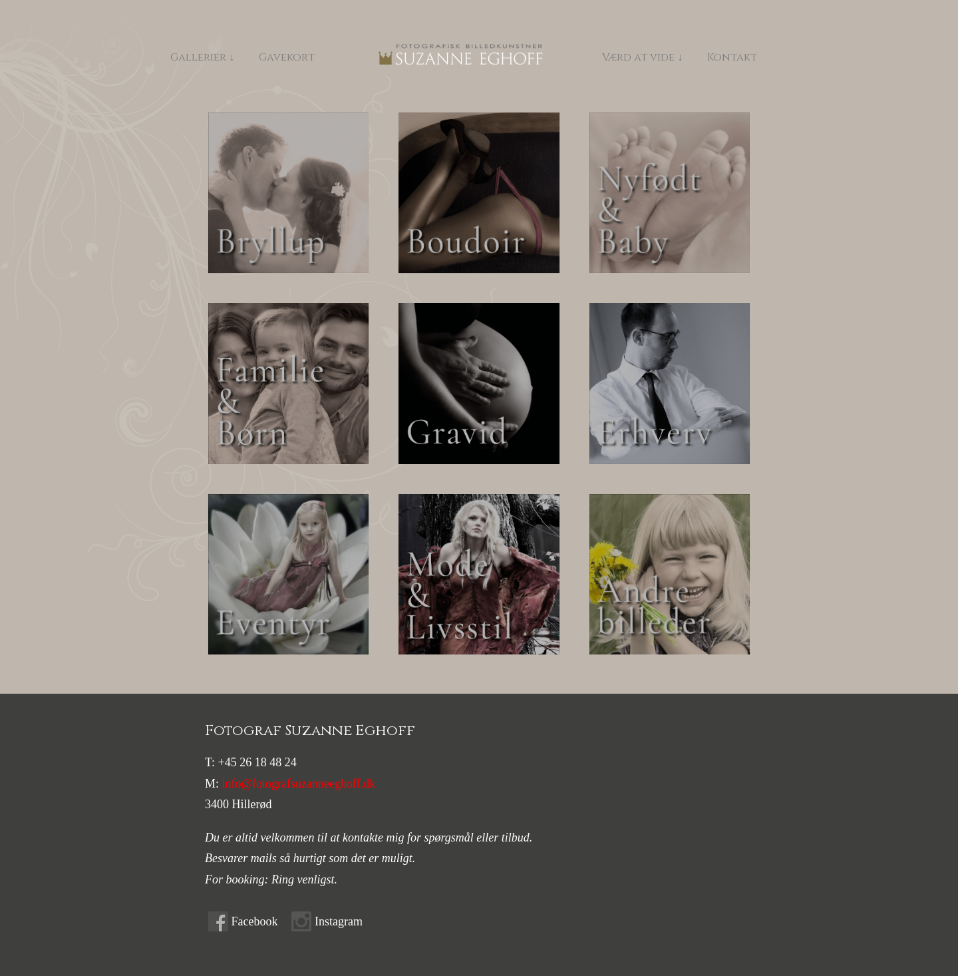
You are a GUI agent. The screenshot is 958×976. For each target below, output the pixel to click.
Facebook (255, 921)
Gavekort (287, 57)
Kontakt (749, 57)
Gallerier (198, 57)
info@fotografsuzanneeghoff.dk (299, 783)
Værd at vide (655, 57)
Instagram (339, 921)
